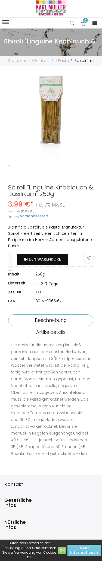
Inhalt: (14, 274)
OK (62, 550)
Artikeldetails (51, 332)
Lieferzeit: (17, 283)
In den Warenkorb (42, 259)
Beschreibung (51, 320)
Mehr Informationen (84, 550)
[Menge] (10, 259)
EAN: (12, 301)
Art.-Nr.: (15, 292)
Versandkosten (34, 216)
